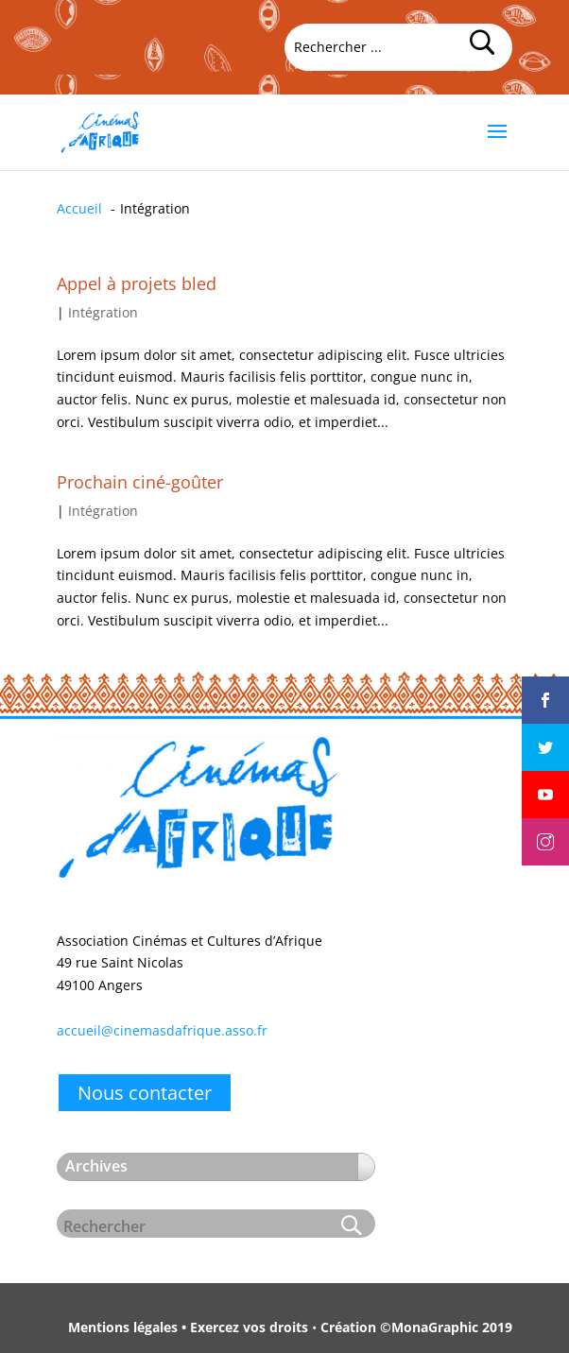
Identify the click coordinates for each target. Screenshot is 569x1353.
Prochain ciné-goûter (140, 482)
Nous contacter (145, 1092)
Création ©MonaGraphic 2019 (416, 1327)
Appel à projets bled (136, 283)
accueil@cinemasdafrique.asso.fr (162, 1030)
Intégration (103, 312)
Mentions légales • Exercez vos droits (188, 1327)
